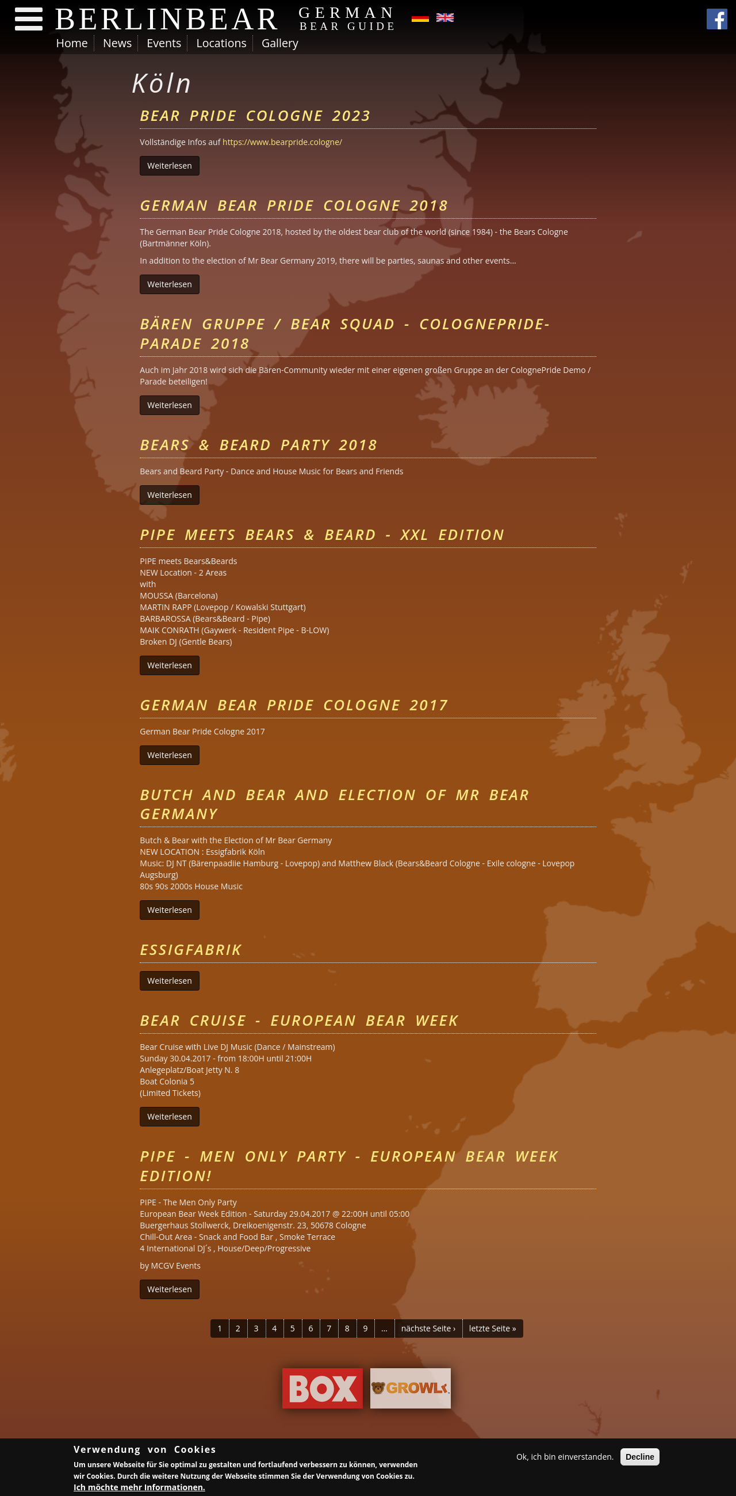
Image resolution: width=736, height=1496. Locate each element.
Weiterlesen (173, 165)
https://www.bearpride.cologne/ (282, 141)
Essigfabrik (190, 949)
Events (164, 43)
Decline (640, 1458)
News (117, 43)
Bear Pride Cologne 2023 (255, 115)
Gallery (280, 43)
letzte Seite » (492, 1328)
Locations (221, 43)
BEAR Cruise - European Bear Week (299, 1020)
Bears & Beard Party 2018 (259, 444)
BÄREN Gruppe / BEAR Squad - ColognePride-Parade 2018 (345, 333)
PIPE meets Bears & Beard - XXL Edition (322, 534)
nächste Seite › (428, 1328)
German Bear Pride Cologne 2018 (294, 205)
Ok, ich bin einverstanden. (565, 1457)
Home (72, 43)
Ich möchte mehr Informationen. (139, 1488)
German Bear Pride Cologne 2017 (294, 704)
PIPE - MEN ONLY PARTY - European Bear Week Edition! (349, 1165)
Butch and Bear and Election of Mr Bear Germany (335, 804)
